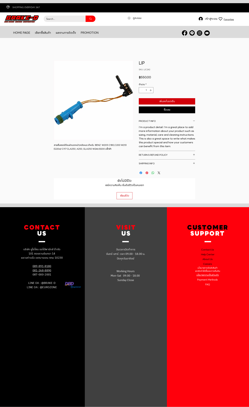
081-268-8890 (42, 270)
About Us (207, 259)
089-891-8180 (42, 266)
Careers (207, 264)
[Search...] (62, 19)
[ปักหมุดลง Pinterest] (147, 173)
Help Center (207, 254)
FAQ (207, 284)
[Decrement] (141, 90)
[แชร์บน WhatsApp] (153, 173)
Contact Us (207, 250)
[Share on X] (159, 173)
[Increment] (151, 90)
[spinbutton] (146, 90)
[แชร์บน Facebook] (141, 173)
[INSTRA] (199, 33)
